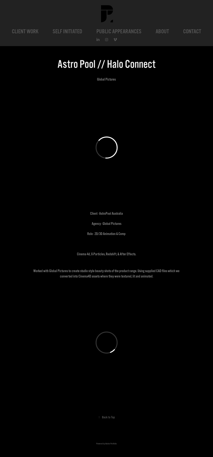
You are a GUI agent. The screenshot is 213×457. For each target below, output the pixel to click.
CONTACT (192, 31)
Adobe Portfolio (111, 443)
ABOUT (162, 31)
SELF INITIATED (67, 31)
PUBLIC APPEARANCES (118, 31)
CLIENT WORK (25, 31)
